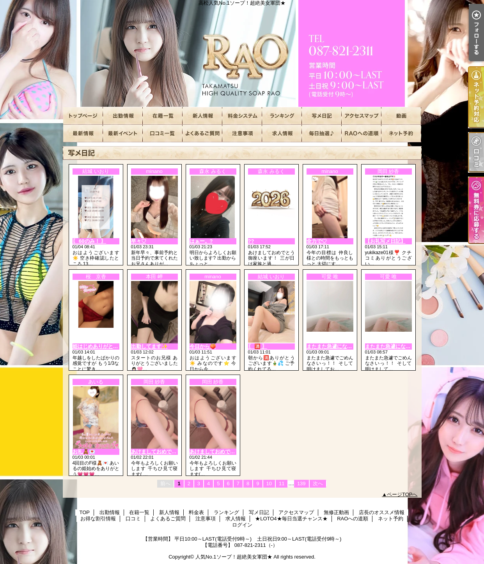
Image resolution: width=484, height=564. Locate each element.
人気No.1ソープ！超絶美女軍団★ (233, 557)
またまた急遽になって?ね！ (397, 346)
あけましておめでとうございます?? (231, 451)
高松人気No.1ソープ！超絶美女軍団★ (242, 53)
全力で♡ (317, 241)
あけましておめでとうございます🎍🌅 (175, 451)
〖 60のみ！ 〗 (89, 241)
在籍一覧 (163, 116)
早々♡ (138, 241)
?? (251, 241)
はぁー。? (201, 241)
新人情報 (202, 116)
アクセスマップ (361, 116)
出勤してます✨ (149, 346)
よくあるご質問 (202, 133)
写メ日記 (322, 116)
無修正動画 (401, 116)
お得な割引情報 (123, 133)
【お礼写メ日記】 (385, 241)
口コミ (163, 133)
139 (301, 483)
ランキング (282, 116)
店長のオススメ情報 (83, 133)
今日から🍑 (203, 346)
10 (269, 483)
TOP (83, 116)
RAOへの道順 (361, 133)
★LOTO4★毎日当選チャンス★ (322, 133)
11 (281, 483)
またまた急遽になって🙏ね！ (340, 346)
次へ (318, 483)
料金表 (242, 116)
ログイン (242, 525)
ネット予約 (401, 133)
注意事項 (242, 133)
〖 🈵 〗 (257, 346)
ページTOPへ (402, 494)
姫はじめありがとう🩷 (98, 346)
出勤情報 (123, 116)
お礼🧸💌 (84, 451)
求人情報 (282, 133)
